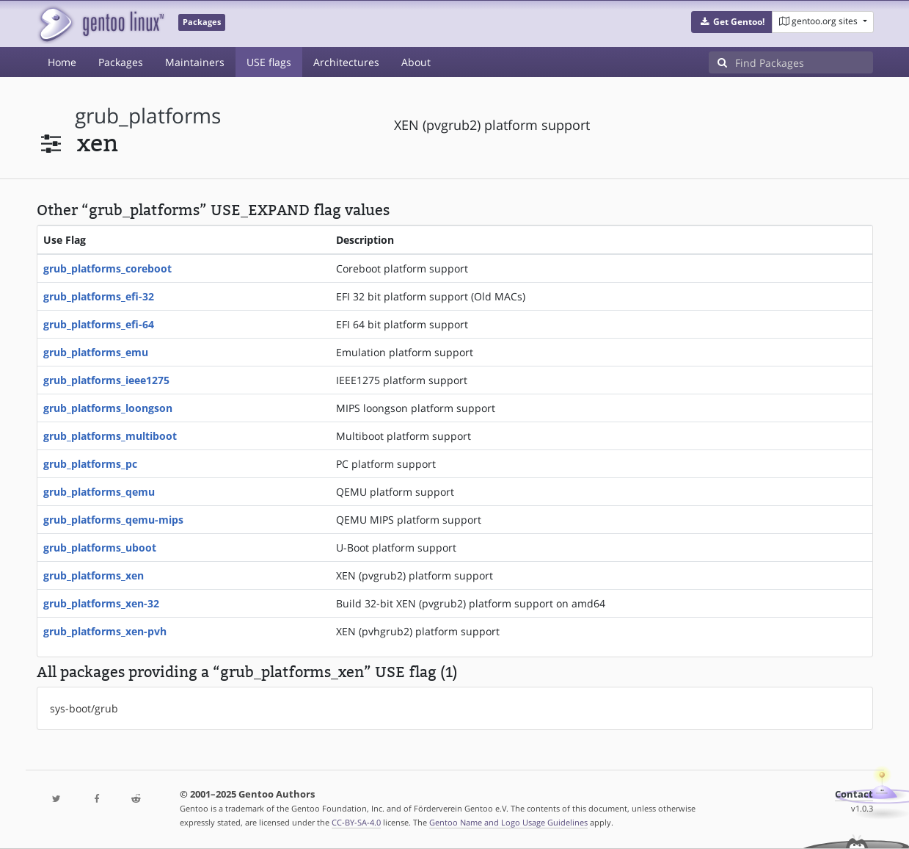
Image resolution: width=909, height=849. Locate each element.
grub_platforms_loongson (107, 408)
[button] (732, 22)
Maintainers (194, 62)
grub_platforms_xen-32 (101, 603)
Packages (120, 62)
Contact (854, 794)
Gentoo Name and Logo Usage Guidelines (508, 822)
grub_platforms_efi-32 (98, 296)
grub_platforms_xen (93, 575)
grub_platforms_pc (90, 464)
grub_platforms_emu (95, 352)
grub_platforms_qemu (99, 492)
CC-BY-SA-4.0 (356, 822)
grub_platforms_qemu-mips (113, 520)
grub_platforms (148, 115)
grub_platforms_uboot (99, 547)
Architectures (346, 62)
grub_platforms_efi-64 (98, 324)
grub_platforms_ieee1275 (106, 380)
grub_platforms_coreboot (107, 268)
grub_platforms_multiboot (110, 436)
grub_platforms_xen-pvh (105, 631)
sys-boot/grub (84, 708)
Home (62, 62)
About (416, 62)
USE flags (269, 62)
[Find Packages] (804, 62)
